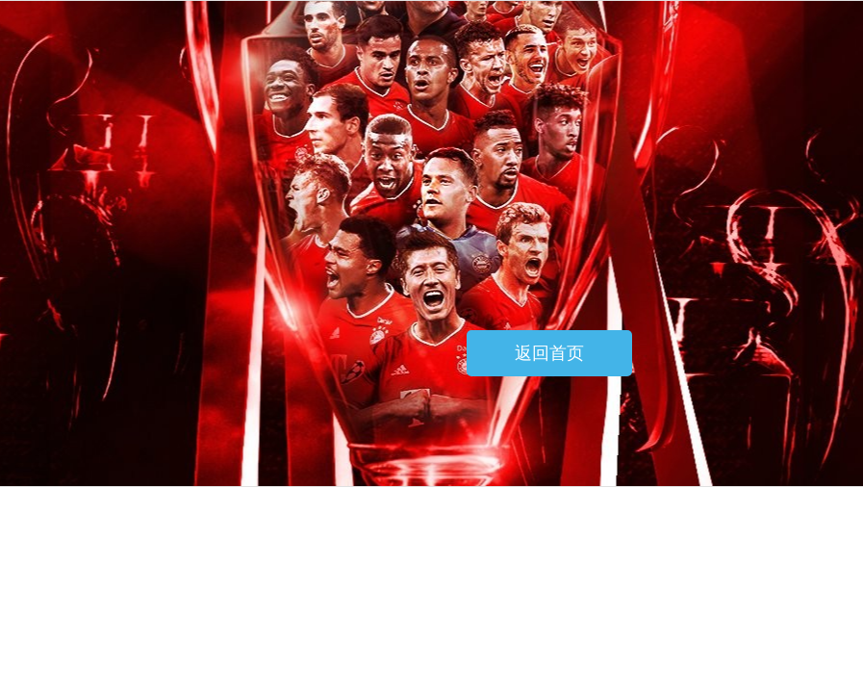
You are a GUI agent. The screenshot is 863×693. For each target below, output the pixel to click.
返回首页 (549, 353)
